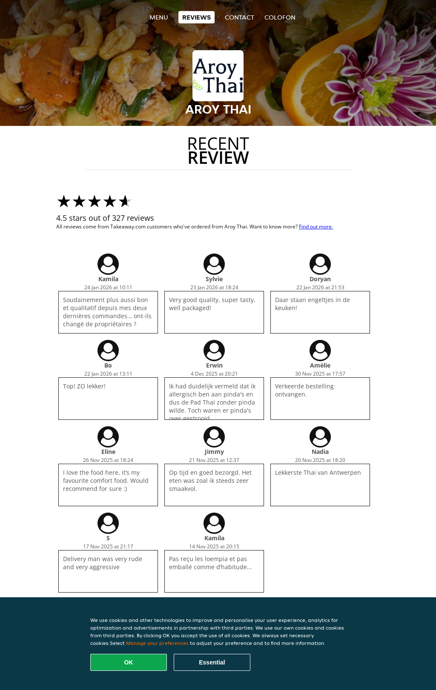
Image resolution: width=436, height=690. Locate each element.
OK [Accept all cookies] (128, 662)
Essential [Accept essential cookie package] (212, 662)
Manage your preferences (157, 643)
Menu (158, 17)
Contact (239, 17)
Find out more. (316, 226)
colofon (279, 17)
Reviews (196, 17)
